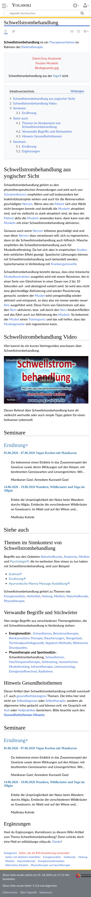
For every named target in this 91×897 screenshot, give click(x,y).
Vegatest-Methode (58, 643)
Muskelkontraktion (17, 276)
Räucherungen (54, 638)
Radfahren (46, 671)
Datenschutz (10, 892)
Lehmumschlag (64, 666)
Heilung (47, 596)
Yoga (56, 76)
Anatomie (70, 556)
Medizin (84, 556)
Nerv (13, 310)
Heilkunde (70, 857)
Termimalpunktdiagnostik (26, 643)
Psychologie (18, 561)
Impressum (45, 892)
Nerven (27, 204)
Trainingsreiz (37, 319)
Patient (59, 204)
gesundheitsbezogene (32, 696)
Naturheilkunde (51, 556)
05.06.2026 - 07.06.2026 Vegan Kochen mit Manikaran (40, 453)
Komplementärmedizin (51, 861)
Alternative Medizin (16, 865)
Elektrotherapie (32, 47)
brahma (14, 574)
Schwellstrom (42, 633)
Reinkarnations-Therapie (26, 638)
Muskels (64, 314)
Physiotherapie (14, 601)
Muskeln (64, 208)
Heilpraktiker (27, 710)
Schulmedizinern (15, 194)
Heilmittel (33, 596)
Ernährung (14, 445)
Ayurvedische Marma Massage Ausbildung (38, 583)
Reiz (7, 305)
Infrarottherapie (42, 666)
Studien (82, 250)
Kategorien (10, 852)
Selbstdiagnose (27, 701)
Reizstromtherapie (65, 633)
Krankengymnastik (63, 264)
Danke (56, 841)
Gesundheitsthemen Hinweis (24, 715)
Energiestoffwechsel (23, 671)
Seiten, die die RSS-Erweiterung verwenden (44, 852)
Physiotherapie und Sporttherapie (50, 865)
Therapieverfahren (62, 42)
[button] (46, 380)
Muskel (40, 295)
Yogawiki (21, 5)
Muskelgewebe (14, 324)
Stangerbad (73, 638)
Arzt (7, 710)
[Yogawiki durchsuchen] (47, 13)
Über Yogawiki (28, 892)
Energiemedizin (14, 596)
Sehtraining (49, 662)
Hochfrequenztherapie (24, 662)
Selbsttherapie (55, 701)
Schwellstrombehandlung (20, 360)
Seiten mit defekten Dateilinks (22, 857)
